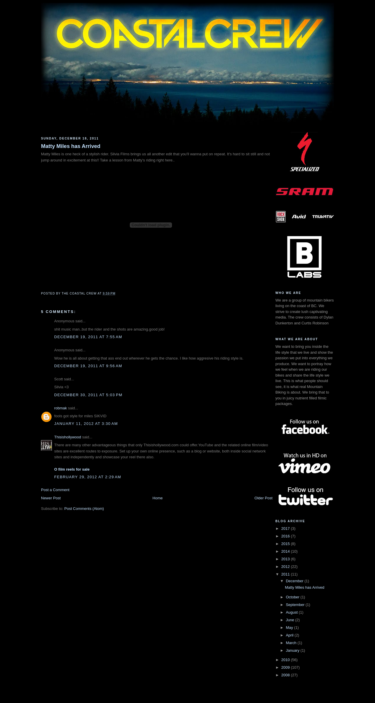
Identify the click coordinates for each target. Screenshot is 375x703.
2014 (286, 551)
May (290, 627)
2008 (286, 675)
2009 (286, 667)
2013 (286, 559)
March (292, 643)
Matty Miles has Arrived (70, 146)
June (290, 620)
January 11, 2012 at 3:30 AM (86, 423)
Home (158, 498)
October (293, 597)
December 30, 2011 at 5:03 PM (88, 395)
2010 (286, 660)
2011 (286, 574)
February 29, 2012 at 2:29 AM (87, 477)
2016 (286, 536)
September (296, 604)
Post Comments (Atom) (84, 508)
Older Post (263, 498)
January (293, 650)
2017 (286, 528)
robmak (60, 408)
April (290, 635)
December (295, 581)
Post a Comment (55, 490)
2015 (286, 544)
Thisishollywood (67, 437)
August (292, 612)
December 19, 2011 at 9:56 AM (88, 366)
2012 (286, 566)
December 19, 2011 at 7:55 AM (88, 337)
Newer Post (51, 498)
